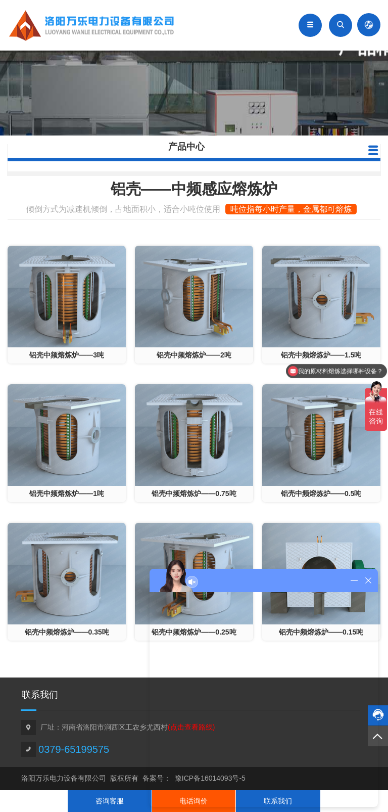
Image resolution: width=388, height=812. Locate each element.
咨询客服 (109, 801)
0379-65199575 (73, 749)
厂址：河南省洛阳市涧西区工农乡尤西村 (127, 727)
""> (67, 305)
